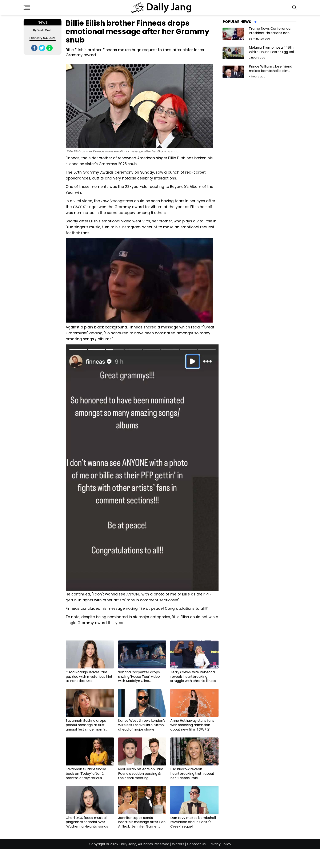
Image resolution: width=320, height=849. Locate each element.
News (42, 22)
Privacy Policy (219, 844)
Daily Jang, (128, 844)
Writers (178, 844)
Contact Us (196, 844)
